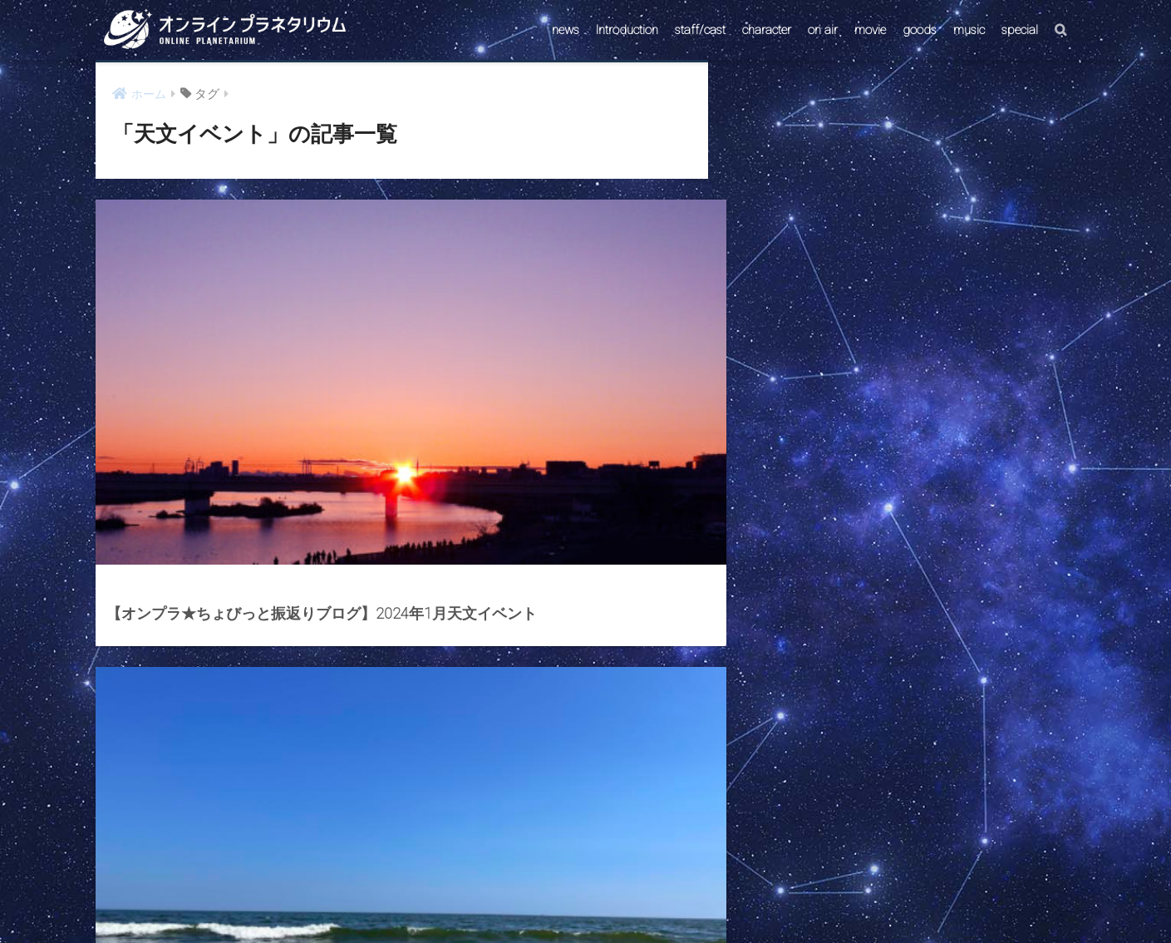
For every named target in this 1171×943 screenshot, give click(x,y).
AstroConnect (596, 899)
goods (920, 29)
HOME (585, 863)
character (766, 29)
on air (823, 29)
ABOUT (665, 899)
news (565, 29)
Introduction (627, 29)
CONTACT (521, 899)
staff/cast (700, 29)
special (1019, 29)
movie (870, 29)
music (969, 29)
